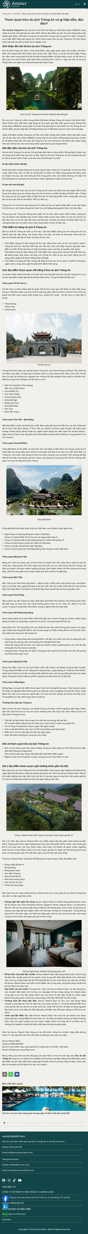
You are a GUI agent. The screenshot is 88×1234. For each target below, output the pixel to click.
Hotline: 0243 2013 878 (12, 1147)
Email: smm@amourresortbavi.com (18, 1170)
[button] (4, 1123)
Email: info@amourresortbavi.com (17, 1152)
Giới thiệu (6, 1219)
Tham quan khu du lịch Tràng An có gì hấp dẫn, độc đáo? (45, 14)
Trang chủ (6, 14)
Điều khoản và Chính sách (14, 1214)
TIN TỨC (16, 14)
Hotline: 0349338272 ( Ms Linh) (15, 1165)
